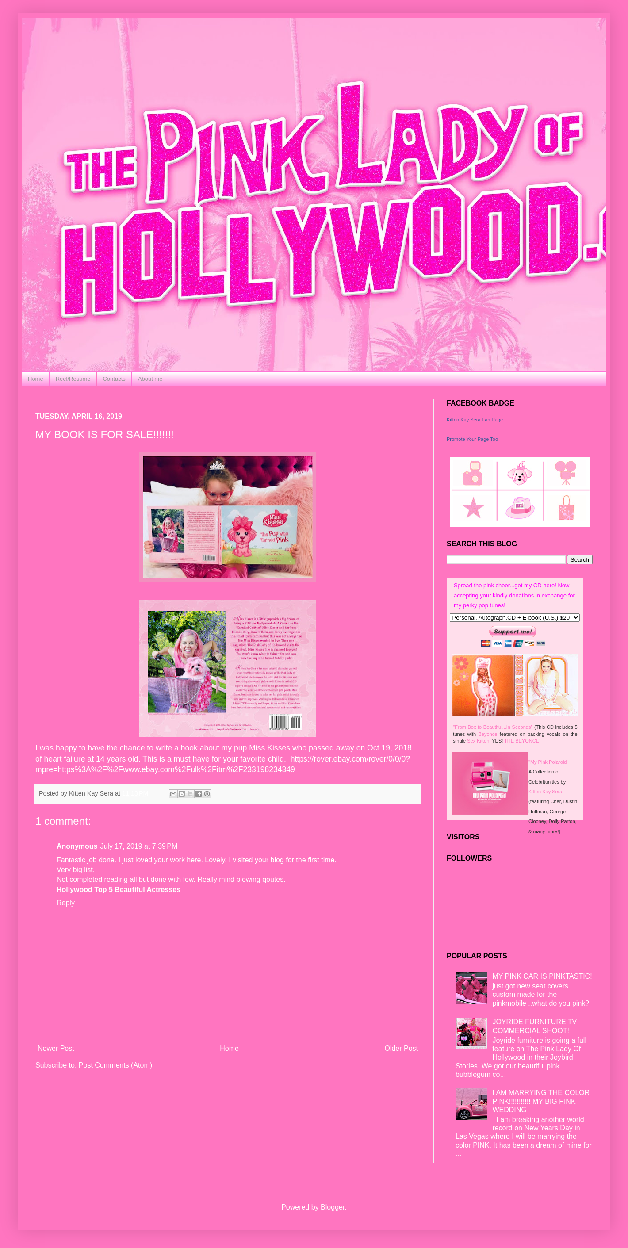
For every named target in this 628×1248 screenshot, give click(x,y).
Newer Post (56, 1048)
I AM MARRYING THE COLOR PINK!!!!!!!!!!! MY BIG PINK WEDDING (541, 1101)
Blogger (333, 1207)
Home (35, 378)
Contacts (114, 378)
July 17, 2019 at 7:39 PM (138, 846)
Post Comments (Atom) (115, 1065)
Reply (66, 903)
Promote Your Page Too (472, 439)
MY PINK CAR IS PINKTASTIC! (542, 976)
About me (150, 378)
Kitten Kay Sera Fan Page (475, 419)
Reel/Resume (73, 378)
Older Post (401, 1048)
